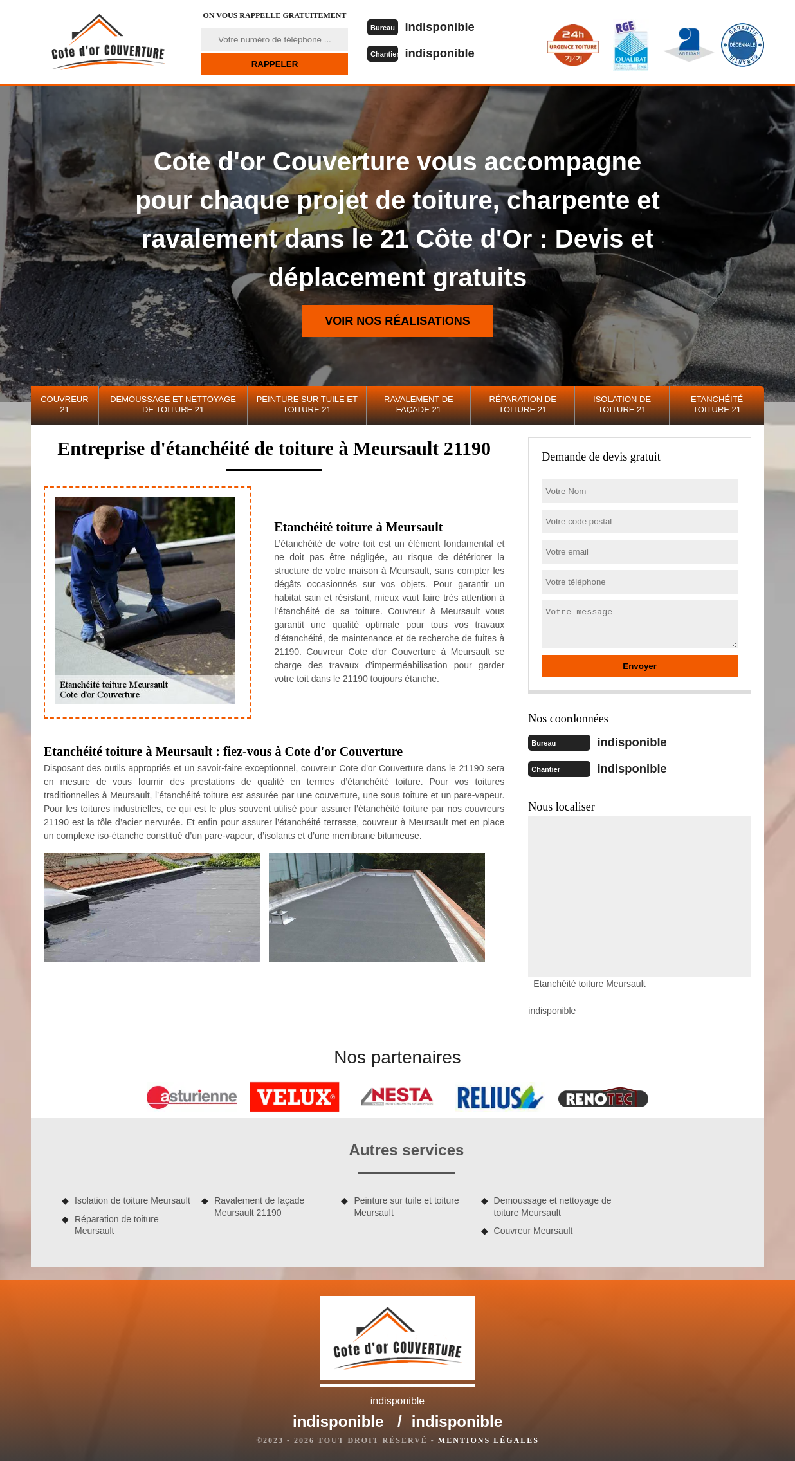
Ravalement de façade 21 (418, 404)
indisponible (444, 26)
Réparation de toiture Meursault (117, 1224)
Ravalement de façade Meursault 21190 (259, 1205)
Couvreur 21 (64, 404)
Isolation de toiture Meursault (132, 1199)
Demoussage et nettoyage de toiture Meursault (553, 1205)
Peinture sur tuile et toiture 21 (307, 404)
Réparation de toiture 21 (522, 404)
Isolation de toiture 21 (622, 404)
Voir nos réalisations (397, 321)
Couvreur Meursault (533, 1229)
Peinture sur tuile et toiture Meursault (406, 1205)
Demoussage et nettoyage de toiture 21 (173, 404)
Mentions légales (488, 1439)
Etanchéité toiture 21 (717, 404)
